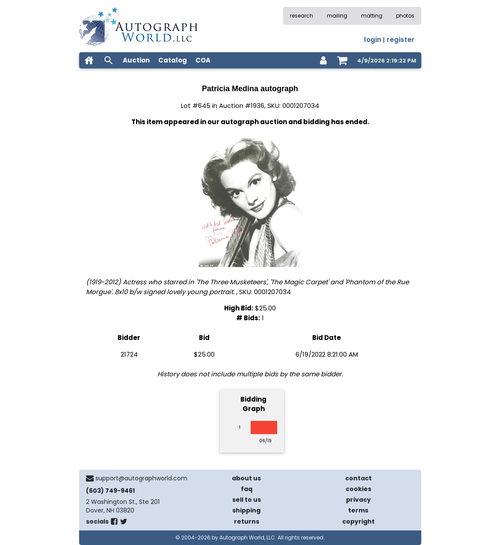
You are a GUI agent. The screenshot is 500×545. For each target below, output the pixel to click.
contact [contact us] (358, 478)
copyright (358, 521)
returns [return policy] (246, 521)
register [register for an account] (400, 39)
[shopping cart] (342, 60)
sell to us (246, 499)
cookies (358, 489)
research (301, 15)
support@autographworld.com (141, 478)
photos (405, 15)
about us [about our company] (246, 478)
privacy (358, 499)
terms (358, 510)
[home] (89, 60)
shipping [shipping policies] (246, 510)
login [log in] (372, 39)
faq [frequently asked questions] (246, 489)
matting (371, 15)
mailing (337, 15)
